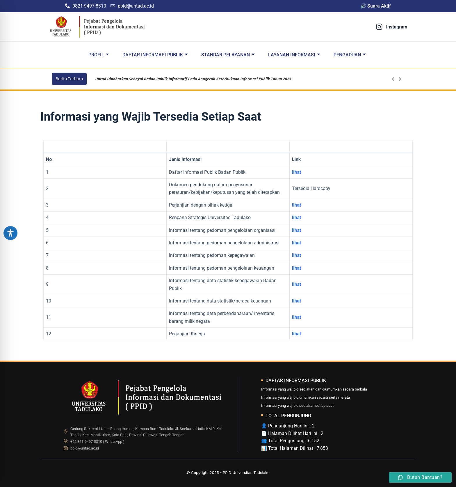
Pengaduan (350, 55)
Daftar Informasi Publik (155, 55)
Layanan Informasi (294, 55)
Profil (98, 55)
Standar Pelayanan (228, 55)
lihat (296, 205)
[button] (400, 79)
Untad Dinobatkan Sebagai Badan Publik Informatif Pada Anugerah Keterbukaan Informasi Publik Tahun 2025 (193, 78)
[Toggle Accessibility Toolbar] (10, 233)
